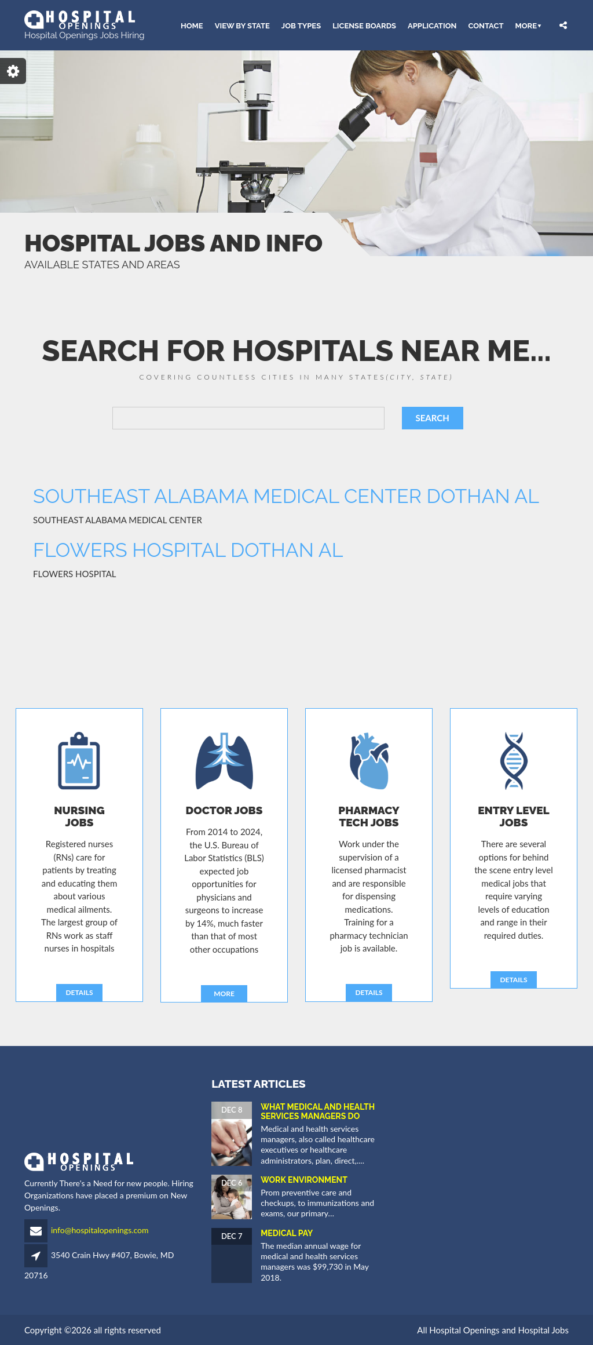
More (526, 25)
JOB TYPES (301, 25)
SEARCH (432, 418)
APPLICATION (432, 25)
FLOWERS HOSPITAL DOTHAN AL (188, 550)
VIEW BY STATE (242, 25)
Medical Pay (287, 1233)
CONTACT (485, 25)
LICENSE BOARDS (364, 25)
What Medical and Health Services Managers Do (318, 1111)
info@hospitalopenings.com (100, 1230)
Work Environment (304, 1179)
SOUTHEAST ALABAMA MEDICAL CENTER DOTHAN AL (286, 496)
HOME (192, 25)
